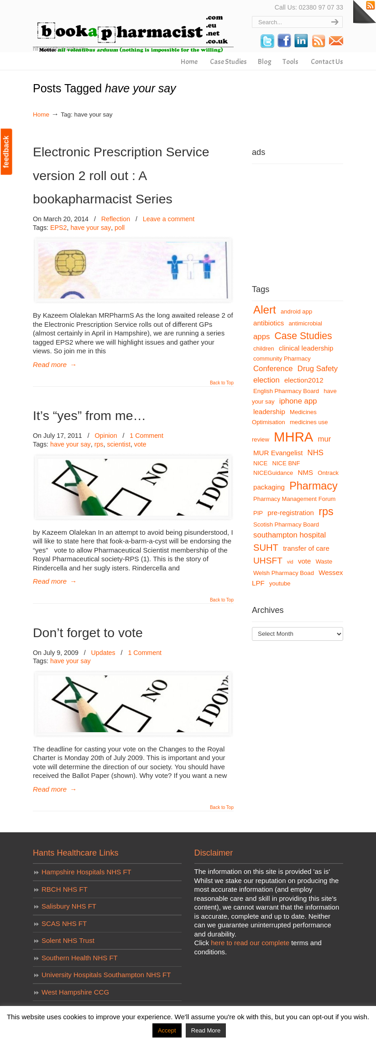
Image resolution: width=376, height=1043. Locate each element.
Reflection (115, 219)
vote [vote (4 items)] (304, 561)
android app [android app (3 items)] (296, 311)
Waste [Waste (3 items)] (324, 561)
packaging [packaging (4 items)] (269, 487)
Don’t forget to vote (88, 632)
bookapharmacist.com (133, 28)
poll (120, 227)
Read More (205, 1030)
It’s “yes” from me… (89, 415)
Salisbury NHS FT (69, 906)
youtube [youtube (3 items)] (280, 583)
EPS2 (58, 227)
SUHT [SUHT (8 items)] (265, 548)
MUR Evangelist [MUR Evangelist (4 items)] (278, 453)
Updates (103, 652)
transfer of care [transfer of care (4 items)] (306, 548)
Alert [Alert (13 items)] (264, 309)
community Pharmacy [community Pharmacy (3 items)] (282, 358)
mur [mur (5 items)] (324, 439)
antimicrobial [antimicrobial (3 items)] (305, 323)
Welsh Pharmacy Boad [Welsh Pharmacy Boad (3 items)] (283, 572)
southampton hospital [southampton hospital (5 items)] (289, 535)
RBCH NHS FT (65, 889)
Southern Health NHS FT (80, 958)
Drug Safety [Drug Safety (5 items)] (318, 368)
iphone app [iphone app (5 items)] (298, 401)
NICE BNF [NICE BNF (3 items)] (286, 463)
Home (41, 114)
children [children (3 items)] (263, 348)
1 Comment (146, 435)
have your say (90, 227)
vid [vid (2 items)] (290, 561)
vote (140, 444)
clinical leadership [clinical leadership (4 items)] (306, 348)
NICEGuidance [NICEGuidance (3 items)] (273, 472)
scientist (118, 444)
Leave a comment (168, 219)
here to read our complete (250, 943)
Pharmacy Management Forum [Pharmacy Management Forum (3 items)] (294, 498)
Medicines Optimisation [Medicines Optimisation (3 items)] (284, 417)
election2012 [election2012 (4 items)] (304, 380)
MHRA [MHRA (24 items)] (293, 436)
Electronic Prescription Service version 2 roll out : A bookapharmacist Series (121, 175)
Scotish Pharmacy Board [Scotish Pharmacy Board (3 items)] (286, 524)
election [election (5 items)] (266, 380)
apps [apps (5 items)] (261, 336)
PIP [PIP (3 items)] (258, 513)
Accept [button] (167, 1030)
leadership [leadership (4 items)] (269, 411)
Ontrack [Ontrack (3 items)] (328, 472)
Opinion (105, 435)
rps (99, 444)
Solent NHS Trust (68, 940)
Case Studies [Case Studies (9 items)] (303, 335)
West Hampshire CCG (75, 992)
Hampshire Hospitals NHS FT (86, 872)
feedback (6, 151)
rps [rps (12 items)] (326, 511)
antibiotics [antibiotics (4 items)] (268, 323)
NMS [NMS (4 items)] (305, 472)
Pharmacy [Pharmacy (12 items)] (313, 486)
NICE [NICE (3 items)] (260, 463)
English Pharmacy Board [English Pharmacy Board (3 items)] (286, 391)
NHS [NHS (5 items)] (316, 452)
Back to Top (222, 383)
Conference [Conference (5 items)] (273, 368)
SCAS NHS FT (64, 923)
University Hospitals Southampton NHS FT (106, 975)
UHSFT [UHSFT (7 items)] (267, 560)
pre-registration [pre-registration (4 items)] (290, 512)
